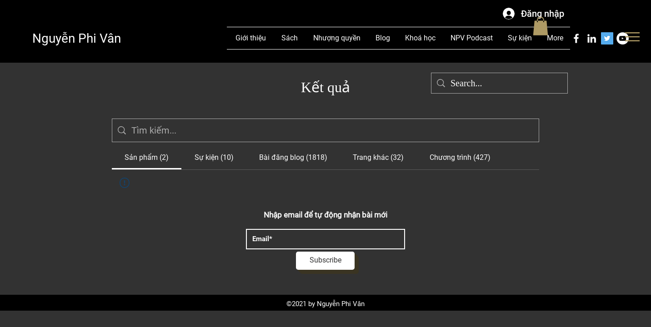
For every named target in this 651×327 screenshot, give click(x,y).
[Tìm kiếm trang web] (332, 130)
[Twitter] (607, 38)
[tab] (146, 157)
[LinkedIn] (592, 38)
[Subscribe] (325, 261)
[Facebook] (576, 38)
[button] (632, 36)
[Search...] (499, 83)
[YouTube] (622, 38)
